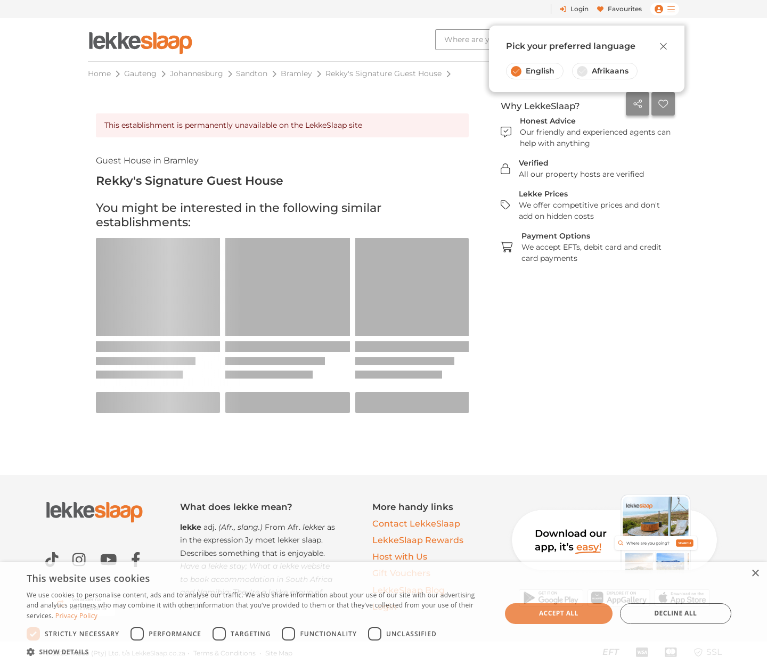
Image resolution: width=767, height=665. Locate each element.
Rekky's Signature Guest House (383, 73)
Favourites (619, 9)
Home (99, 73)
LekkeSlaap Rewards (417, 540)
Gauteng (140, 73)
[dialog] (383, 613)
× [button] (755, 574)
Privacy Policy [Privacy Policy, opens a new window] (76, 615)
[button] (257, 651)
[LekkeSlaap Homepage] (140, 39)
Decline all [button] (675, 613)
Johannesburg (196, 73)
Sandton (251, 73)
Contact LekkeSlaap (416, 524)
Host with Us (399, 557)
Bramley (296, 73)
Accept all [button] (558, 613)
